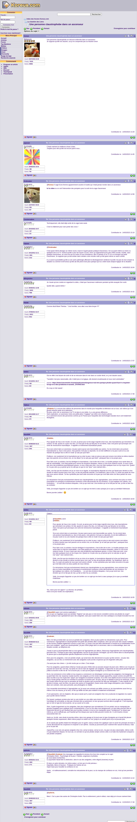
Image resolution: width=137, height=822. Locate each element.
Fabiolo (26, 244)
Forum (3, 42)
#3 (134, 181)
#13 (134, 633)
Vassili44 (27, 434)
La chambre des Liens (35, 22)
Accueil (3, 38)
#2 (134, 143)
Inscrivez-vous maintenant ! (11, 33)
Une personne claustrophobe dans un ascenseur (56, 24)
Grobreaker (28, 181)
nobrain (26, 608)
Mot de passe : (6, 19)
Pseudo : (4, 15)
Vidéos (4, 48)
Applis (5, 66)
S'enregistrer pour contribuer (124, 28)
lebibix (26, 372)
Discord (6, 70)
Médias (3, 46)
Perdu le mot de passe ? (9, 29)
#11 (134, 510)
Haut (27, 814)
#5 (134, 244)
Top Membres (6, 44)
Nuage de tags (6, 56)
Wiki (5, 68)
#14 (134, 751)
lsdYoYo (27, 750)
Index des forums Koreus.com (38, 19)
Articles (4, 40)
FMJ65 (26, 303)
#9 (134, 405)
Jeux (3, 52)
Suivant (46, 28)
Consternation (29, 219)
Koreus (26, 36)
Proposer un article (10, 64)
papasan (27, 143)
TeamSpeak (7, 72)
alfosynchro (28, 278)
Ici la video (51, 188)
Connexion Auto (8, 25)
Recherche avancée (8, 58)
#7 (134, 303)
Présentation (8, 74)
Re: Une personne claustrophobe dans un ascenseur (65, 143)
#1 (134, 36)
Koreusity (5, 54)
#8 (134, 372)
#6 (134, 279)
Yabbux (26, 405)
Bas (27, 28)
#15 (134, 789)
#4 (134, 220)
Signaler (28, 137)
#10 (134, 435)
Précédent (36, 28)
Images (4, 50)
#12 (134, 609)
